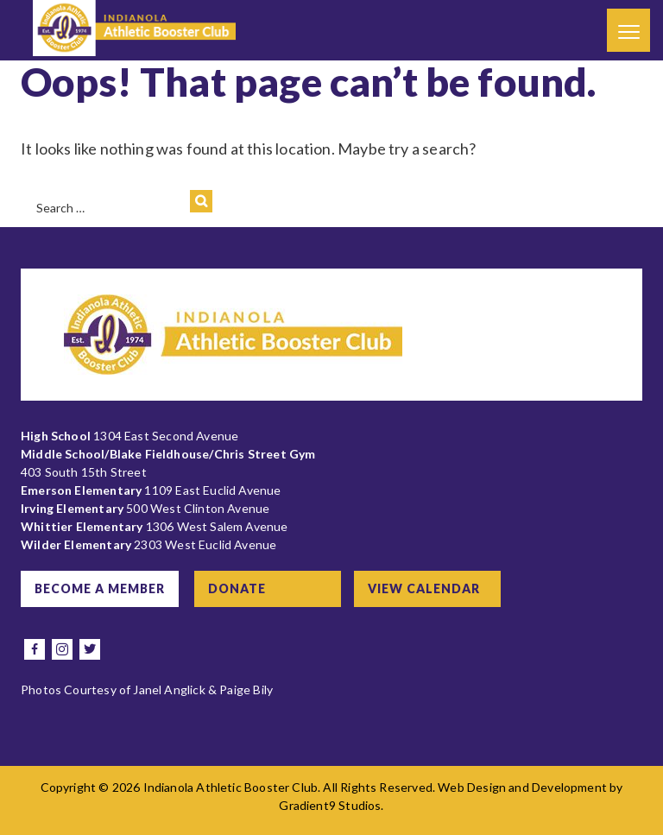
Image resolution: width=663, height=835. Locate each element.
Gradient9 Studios (330, 805)
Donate (237, 588)
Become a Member (100, 588)
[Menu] (628, 30)
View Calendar (424, 588)
